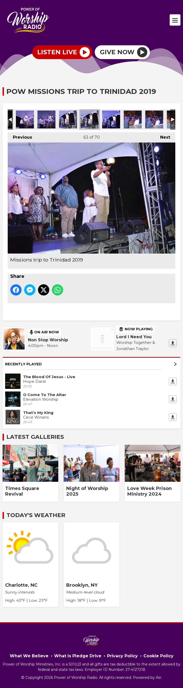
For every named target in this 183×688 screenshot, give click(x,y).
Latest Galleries (35, 436)
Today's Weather (35, 515)
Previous (20, 136)
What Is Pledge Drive (77, 655)
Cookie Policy (158, 655)
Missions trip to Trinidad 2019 (25, 119)
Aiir (158, 677)
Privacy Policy (122, 655)
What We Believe (29, 655)
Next (162, 136)
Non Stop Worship (48, 339)
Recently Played (91, 364)
